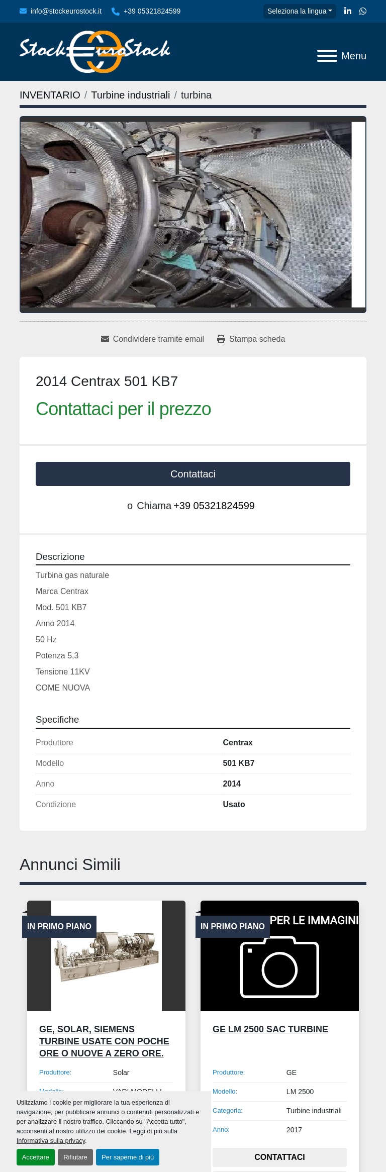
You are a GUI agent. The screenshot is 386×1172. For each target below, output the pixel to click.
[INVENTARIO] (50, 95)
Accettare (35, 1157)
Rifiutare (75, 1157)
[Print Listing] (251, 339)
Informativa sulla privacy (51, 1140)
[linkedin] (347, 12)
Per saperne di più (128, 1157)
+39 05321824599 (152, 11)
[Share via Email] (152, 339)
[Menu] (327, 56)
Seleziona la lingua (297, 11)
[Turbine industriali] (130, 95)
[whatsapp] (362, 12)
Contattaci (193, 473)
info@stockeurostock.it (66, 11)
